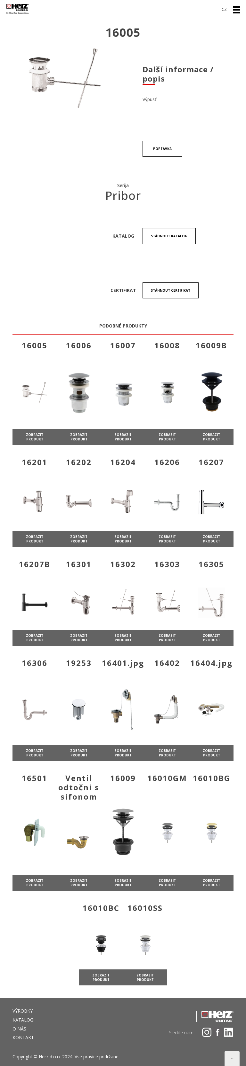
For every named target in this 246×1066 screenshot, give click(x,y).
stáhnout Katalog (169, 236)
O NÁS (19, 1029)
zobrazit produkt (34, 459)
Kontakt (23, 1037)
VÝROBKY (22, 1011)
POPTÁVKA (162, 148)
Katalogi (23, 1020)
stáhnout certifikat (170, 290)
